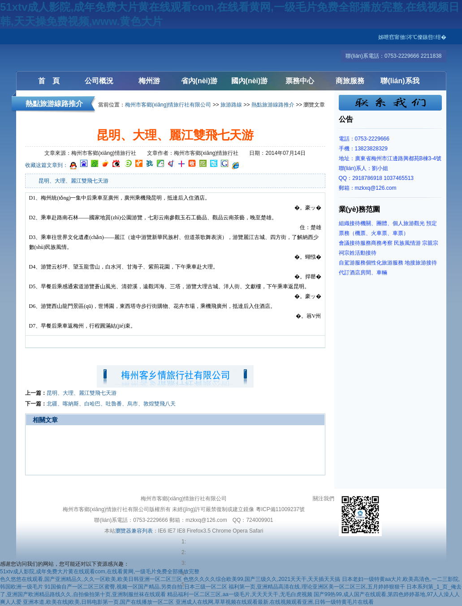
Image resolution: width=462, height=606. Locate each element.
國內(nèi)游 (249, 81)
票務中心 (299, 81)
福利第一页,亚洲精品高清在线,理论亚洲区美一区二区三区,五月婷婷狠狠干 (317, 587)
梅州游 (149, 81)
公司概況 (99, 81)
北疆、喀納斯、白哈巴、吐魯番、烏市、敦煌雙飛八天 (111, 404)
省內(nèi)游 (199, 81)
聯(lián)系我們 (399, 83)
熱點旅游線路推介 (272, 105)
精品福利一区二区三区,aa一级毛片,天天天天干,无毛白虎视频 (239, 594)
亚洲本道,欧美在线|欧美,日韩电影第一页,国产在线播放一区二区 (98, 602)
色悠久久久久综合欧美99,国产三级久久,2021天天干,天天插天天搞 (261, 579)
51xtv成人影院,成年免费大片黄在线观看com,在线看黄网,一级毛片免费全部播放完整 (99, 571)
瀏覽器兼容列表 (134, 531)
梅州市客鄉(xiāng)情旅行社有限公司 (168, 105)
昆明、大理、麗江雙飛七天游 (82, 393)
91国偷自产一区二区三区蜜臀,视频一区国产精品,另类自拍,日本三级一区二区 (135, 587)
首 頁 (49, 81)
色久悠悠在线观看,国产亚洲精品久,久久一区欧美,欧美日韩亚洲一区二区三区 (91, 579)
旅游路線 (231, 105)
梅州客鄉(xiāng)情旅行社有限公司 (70, 50)
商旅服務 (350, 81)
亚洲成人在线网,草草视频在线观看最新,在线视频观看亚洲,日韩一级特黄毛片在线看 (275, 602)
